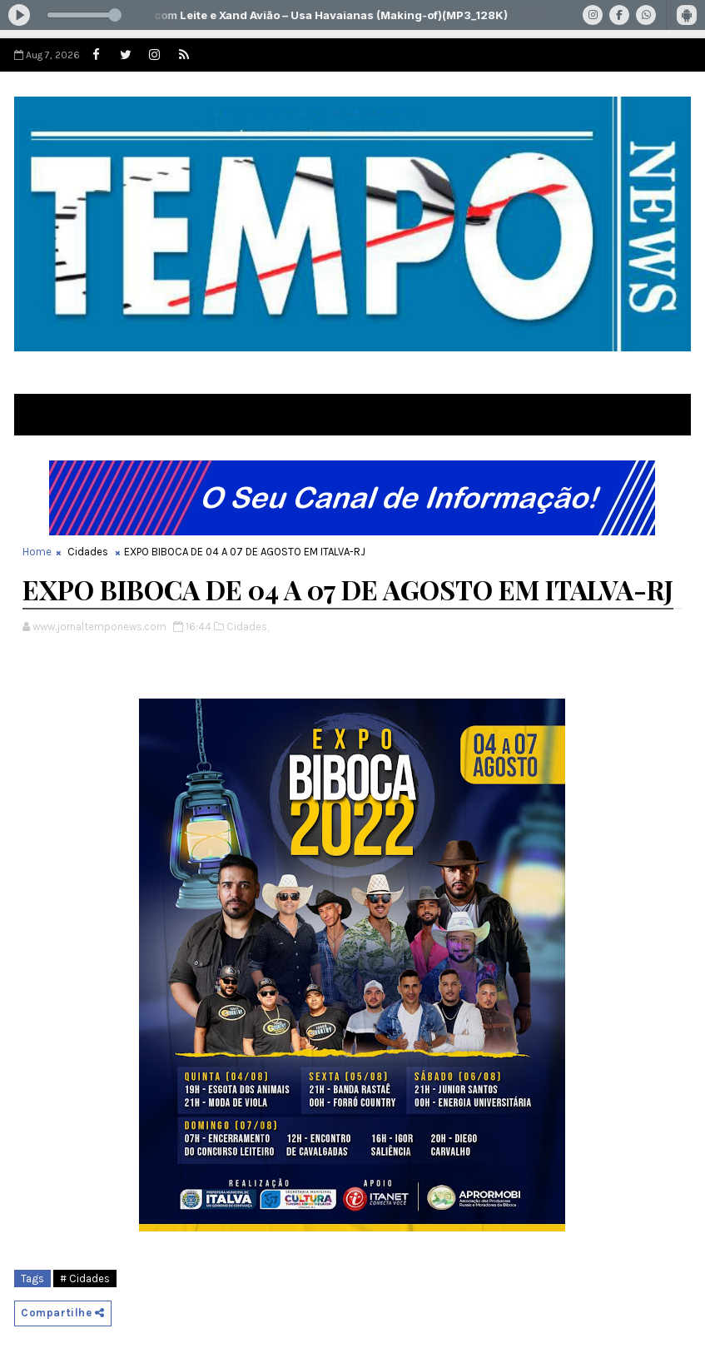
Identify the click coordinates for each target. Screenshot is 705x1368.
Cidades (87, 551)
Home (37, 551)
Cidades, (247, 626)
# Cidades (85, 1278)
